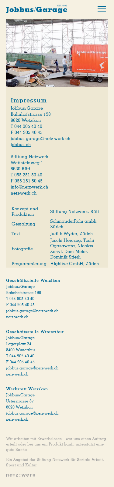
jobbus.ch (21, 144)
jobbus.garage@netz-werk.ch (32, 311)
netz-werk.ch (23, 193)
